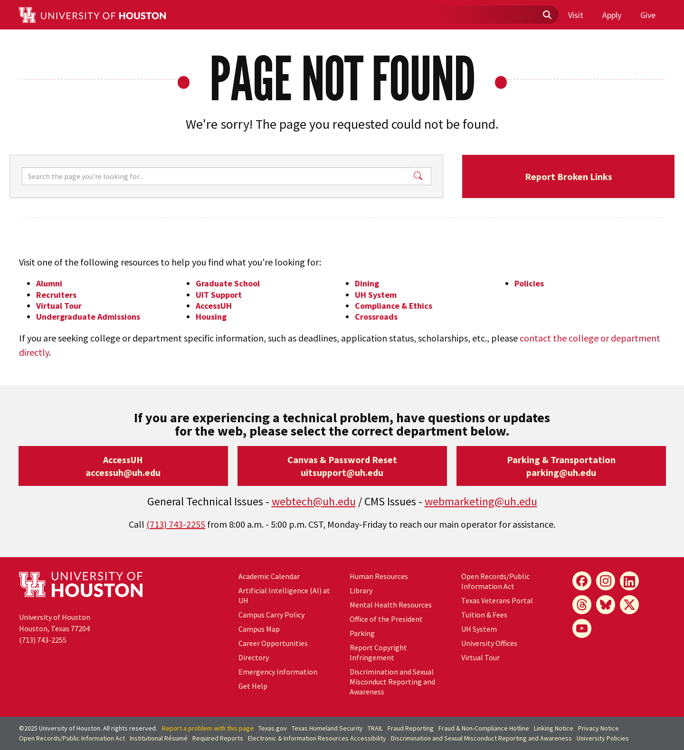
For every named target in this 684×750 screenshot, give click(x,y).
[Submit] (547, 15)
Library (361, 590)
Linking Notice (553, 728)
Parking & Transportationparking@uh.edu (561, 466)
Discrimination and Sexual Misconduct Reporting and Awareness (392, 681)
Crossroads (376, 316)
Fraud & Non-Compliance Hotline (483, 728)
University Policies (603, 738)
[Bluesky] (605, 604)
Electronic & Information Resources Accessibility (317, 738)
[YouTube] (581, 628)
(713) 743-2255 (175, 524)
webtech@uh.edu (314, 501)
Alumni (49, 283)
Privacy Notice (598, 728)
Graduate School (228, 283)
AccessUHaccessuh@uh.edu (123, 466)
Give (648, 14)
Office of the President (386, 619)
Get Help (252, 686)
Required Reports (217, 738)
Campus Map (259, 629)
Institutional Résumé (159, 738)
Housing (211, 316)
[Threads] (581, 604)
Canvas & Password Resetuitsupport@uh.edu (342, 466)
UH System (376, 294)
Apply (611, 14)
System (479, 629)
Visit (575, 14)
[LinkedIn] (629, 580)
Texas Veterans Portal (497, 600)
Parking (362, 633)
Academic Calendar (269, 576)
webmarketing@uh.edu (481, 501)
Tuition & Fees (484, 614)
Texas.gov (272, 728)
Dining (367, 283)
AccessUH (214, 305)
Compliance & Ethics (393, 305)
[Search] (216, 176)
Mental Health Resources (391, 604)
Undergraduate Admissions (88, 316)
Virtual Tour (59, 305)
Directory (253, 657)
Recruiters (56, 294)
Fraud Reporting (411, 728)
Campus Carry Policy (271, 614)
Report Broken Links (568, 176)
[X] (629, 604)
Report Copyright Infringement (378, 652)
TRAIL (375, 728)
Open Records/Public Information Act (495, 581)
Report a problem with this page (208, 728)
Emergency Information (277, 671)
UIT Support (219, 294)
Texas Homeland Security (327, 728)
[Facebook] (581, 580)
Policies (529, 283)
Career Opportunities (273, 643)
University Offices (489, 643)
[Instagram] (605, 580)
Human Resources (379, 576)
